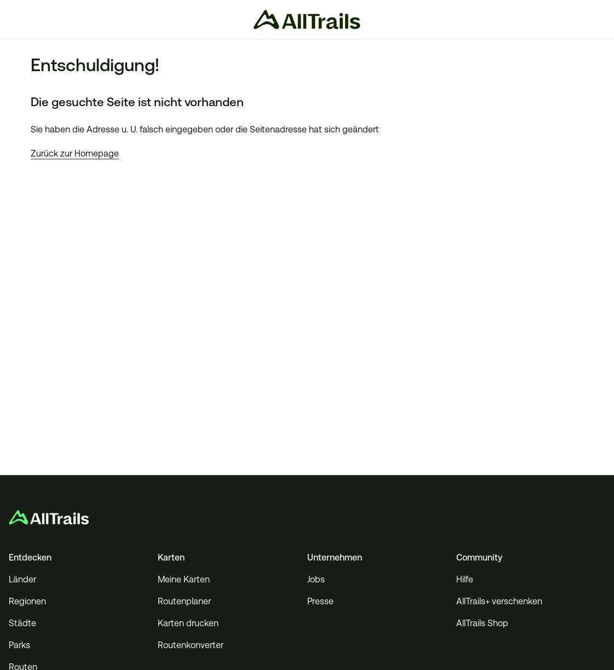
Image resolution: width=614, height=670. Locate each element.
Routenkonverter (190, 645)
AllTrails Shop (482, 623)
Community (479, 557)
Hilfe (464, 579)
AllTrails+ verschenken (499, 601)
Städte (22, 623)
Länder (22, 579)
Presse (320, 601)
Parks (19, 645)
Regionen (27, 601)
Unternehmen (334, 557)
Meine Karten (184, 579)
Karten (171, 557)
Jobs (316, 579)
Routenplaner (184, 601)
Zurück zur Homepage (75, 153)
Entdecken (30, 557)
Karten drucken (188, 623)
